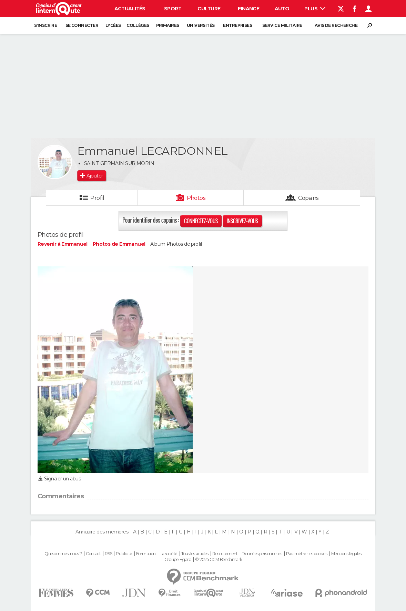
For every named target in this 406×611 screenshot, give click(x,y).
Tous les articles (194, 553)
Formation (146, 553)
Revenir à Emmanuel (63, 244)
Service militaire (282, 25)
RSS (108, 553)
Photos (196, 198)
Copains (308, 198)
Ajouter (95, 176)
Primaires (167, 25)
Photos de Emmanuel (119, 244)
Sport (172, 9)
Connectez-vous (201, 221)
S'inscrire (45, 25)
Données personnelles (262, 553)
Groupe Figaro (177, 559)
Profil (97, 198)
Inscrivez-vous (242, 221)
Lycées (113, 25)
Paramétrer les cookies (306, 553)
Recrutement (225, 553)
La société (168, 553)
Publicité (124, 553)
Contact (93, 553)
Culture (208, 9)
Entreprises (237, 25)
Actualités (129, 9)
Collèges (137, 25)
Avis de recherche (336, 25)
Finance (248, 9)
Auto (282, 9)
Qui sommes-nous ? (63, 553)
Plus (314, 9)
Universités (201, 25)
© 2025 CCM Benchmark (218, 559)
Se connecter (81, 25)
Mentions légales (346, 553)
